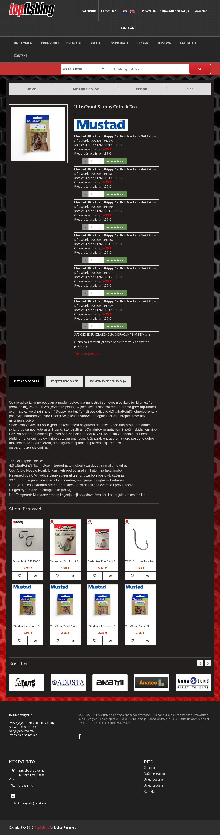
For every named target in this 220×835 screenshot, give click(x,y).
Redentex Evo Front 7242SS (65, 561)
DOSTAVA (164, 43)
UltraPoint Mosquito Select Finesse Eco (102, 626)
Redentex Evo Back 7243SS (102, 561)
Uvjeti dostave (154, 779)
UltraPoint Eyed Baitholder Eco (65, 626)
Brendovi (73, 43)
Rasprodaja (119, 43)
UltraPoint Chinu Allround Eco (140, 626)
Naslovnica (23, 43)
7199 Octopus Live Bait (140, 561)
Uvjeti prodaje (64, 381)
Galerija (186, 43)
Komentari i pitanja (108, 381)
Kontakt (20, 56)
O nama (143, 43)
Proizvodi (49, 43)
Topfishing (41, 827)
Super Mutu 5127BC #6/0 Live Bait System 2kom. (27, 561)
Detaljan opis (26, 381)
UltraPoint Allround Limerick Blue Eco (27, 626)
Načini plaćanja (154, 773)
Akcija (95, 43)
